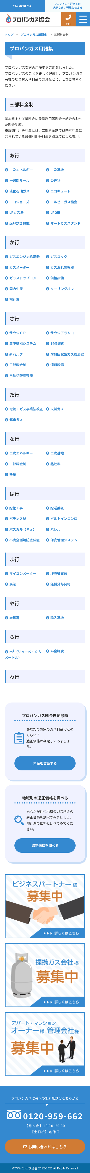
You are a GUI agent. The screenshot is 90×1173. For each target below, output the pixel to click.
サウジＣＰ (17, 332)
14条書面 (57, 343)
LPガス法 (16, 212)
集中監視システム (22, 343)
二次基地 (57, 453)
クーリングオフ (62, 288)
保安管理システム (63, 539)
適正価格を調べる (45, 845)
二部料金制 (17, 463)
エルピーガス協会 (63, 201)
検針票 (14, 299)
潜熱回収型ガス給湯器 (67, 354)
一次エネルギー (21, 169)
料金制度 (57, 651)
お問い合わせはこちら (45, 1146)
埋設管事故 (58, 573)
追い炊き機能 (19, 223)
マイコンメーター (22, 573)
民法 (12, 584)
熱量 (12, 474)
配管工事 (16, 508)
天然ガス (57, 408)
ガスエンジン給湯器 (24, 256)
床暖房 (14, 617)
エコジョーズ (19, 201)
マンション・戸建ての (67, 6)
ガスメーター (19, 267)
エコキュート (60, 191)
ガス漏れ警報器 (62, 267)
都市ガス (16, 419)
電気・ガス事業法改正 (26, 408)
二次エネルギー (21, 453)
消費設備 (57, 364)
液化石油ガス (19, 191)
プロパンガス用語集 (34, 34)
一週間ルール (19, 180)
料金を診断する (45, 763)
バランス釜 (17, 518)
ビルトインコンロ (63, 518)
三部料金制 (17, 364)
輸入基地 (57, 617)
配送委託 (57, 508)
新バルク (16, 354)
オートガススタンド (65, 223)
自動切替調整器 (21, 375)
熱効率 (55, 463)
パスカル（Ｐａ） (22, 529)
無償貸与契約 (60, 584)
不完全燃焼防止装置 (24, 539)
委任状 (55, 180)
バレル (55, 529)
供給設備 (57, 277)
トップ (9, 34)
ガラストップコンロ (24, 277)
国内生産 (16, 288)
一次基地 (57, 169)
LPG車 (55, 212)
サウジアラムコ (62, 332)
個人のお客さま (22, 5)
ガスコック (58, 256)
